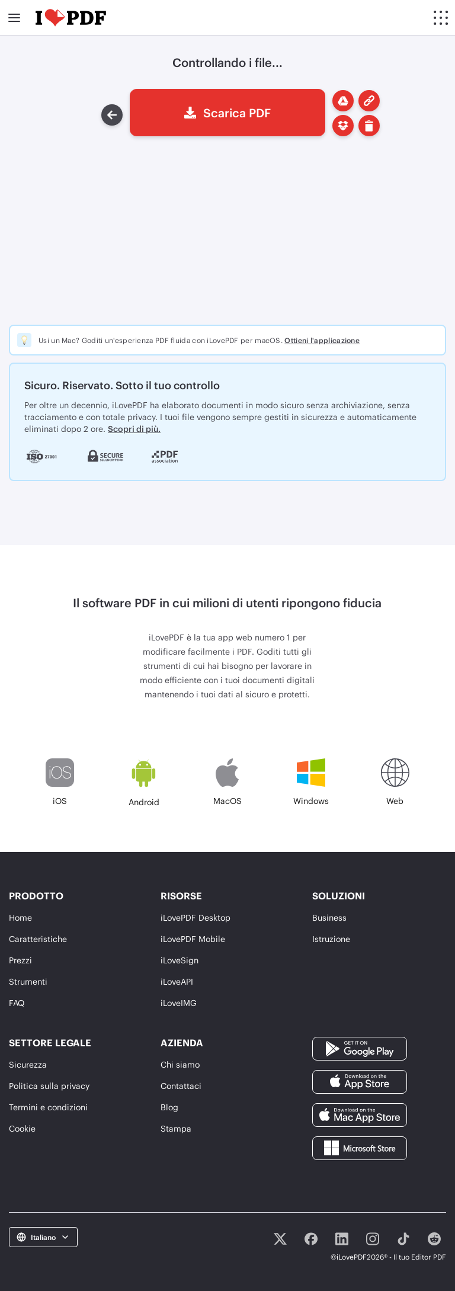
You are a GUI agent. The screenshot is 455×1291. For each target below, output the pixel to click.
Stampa (176, 1128)
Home (20, 917)
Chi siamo (180, 1064)
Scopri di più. (134, 429)
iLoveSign (179, 960)
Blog (169, 1107)
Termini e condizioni (48, 1107)
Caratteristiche (38, 939)
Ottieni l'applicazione (322, 340)
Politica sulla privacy (49, 1086)
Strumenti (28, 981)
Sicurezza (28, 1064)
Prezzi (20, 960)
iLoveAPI (177, 981)
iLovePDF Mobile (193, 939)
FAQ (16, 1003)
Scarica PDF (227, 112)
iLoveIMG (179, 1003)
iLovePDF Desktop (195, 917)
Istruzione (331, 939)
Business (329, 917)
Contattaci (181, 1086)
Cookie (22, 1128)
